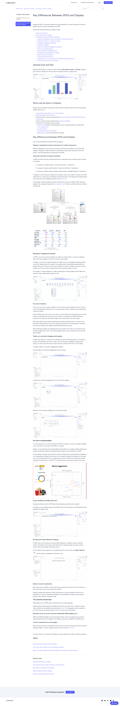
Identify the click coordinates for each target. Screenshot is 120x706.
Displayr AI (43, 133)
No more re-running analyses (45, 49)
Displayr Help (19, 8)
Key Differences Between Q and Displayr (43, 668)
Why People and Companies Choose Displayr (45, 644)
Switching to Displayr (29, 8)
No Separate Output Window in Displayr (48, 52)
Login (99, 2)
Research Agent (42, 125)
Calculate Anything (64, 121)
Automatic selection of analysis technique (49, 41)
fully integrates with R (60, 184)
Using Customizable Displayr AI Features (43, 674)
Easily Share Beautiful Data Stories (45, 115)
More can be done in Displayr (44, 35)
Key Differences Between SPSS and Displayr (23, 24)
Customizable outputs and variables (47, 131)
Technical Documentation (87, 2)
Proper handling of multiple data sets (47, 50)
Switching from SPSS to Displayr (44, 8)
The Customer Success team (45, 56)
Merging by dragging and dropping (47, 43)
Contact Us (74, 2)
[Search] (92, 8)
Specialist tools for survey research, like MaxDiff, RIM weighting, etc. (56, 58)
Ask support (70, 692)
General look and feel (41, 33)
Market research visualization (45, 54)
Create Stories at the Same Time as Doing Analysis (50, 113)
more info (63, 179)
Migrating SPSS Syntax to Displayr (23, 18)
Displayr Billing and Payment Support (42, 671)
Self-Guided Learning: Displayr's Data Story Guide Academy (48, 665)
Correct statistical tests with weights (48, 60)
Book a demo (108, 2)
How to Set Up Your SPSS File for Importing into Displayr (48, 647)
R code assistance (42, 129)
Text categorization (43, 127)
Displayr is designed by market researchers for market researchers (55, 39)
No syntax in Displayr (43, 45)
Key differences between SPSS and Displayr (48, 37)
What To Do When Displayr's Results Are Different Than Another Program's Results (55, 650)
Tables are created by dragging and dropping (49, 47)
